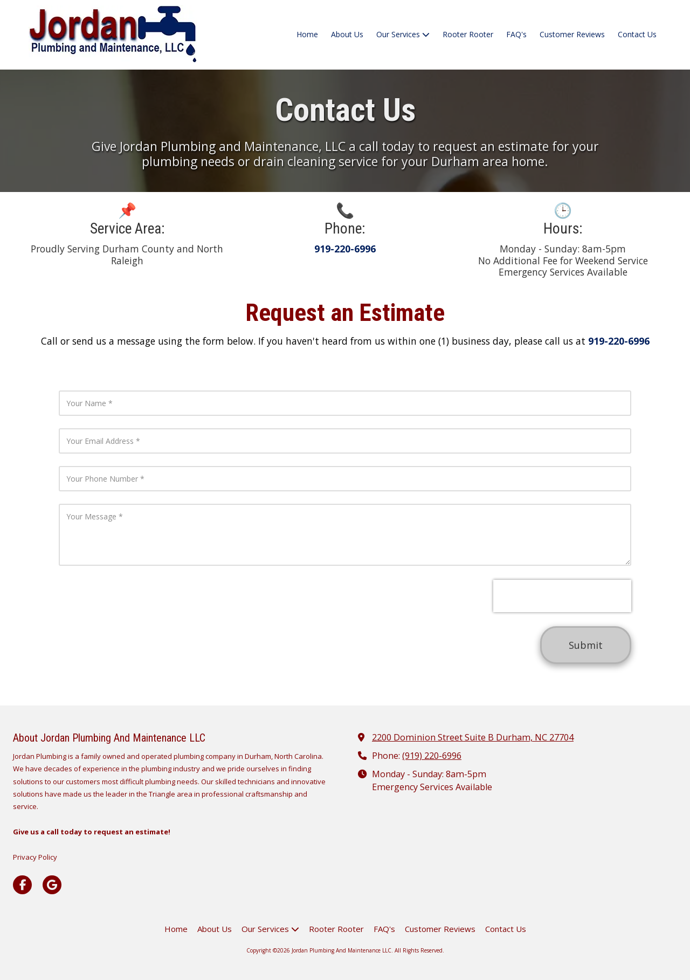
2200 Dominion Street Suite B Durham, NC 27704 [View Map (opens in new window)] (473, 737)
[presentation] (562, 596)
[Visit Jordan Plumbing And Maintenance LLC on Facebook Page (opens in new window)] (22, 884)
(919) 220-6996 (431, 756)
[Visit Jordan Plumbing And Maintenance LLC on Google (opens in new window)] (52, 884)
